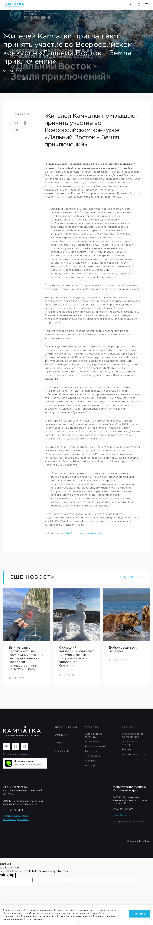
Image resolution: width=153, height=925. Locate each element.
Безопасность (93, 742)
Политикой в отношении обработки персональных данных (71, 916)
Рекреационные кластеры (130, 743)
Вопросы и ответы (95, 747)
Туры (59, 743)
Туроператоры (93, 756)
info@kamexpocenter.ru (15, 816)
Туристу (91, 728)
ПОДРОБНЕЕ (132, 577)
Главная (8, 79)
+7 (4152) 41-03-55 (123, 810)
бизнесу (128, 728)
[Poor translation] (11, 875)
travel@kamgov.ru (122, 816)
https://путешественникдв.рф (82, 533)
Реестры (126, 750)
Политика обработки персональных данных (128, 823)
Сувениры (90, 761)
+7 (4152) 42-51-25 (13, 810)
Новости (25, 79)
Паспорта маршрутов (133, 754)
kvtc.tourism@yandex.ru (16, 820)
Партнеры (90, 766)
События (62, 735)
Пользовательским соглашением (22, 919)
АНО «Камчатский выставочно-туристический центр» (22, 791)
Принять (139, 912)
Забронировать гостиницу (93, 735)
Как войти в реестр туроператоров (132, 735)
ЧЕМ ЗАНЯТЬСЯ (66, 728)
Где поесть (91, 751)
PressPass (144, 841)
